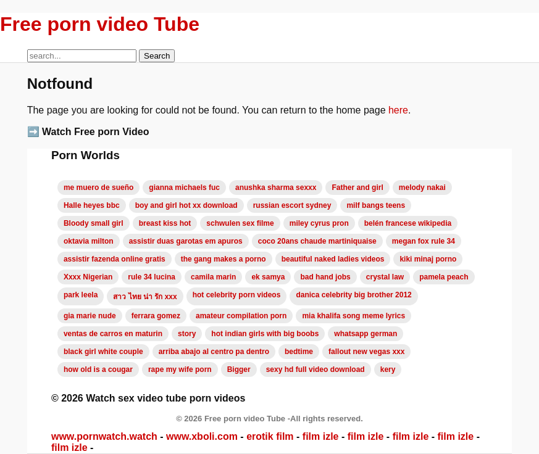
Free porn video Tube (99, 24)
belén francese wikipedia (407, 223)
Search (157, 55)
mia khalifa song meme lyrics (353, 316)
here (398, 110)
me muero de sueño (98, 187)
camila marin (213, 277)
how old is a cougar (98, 369)
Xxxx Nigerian (88, 277)
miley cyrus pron (319, 223)
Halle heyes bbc (92, 205)
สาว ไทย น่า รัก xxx (145, 296)
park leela (81, 295)
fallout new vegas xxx (366, 351)
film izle (321, 436)
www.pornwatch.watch (104, 436)
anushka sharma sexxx (275, 187)
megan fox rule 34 (423, 241)
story (187, 333)
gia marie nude (90, 316)
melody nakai (422, 187)
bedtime (299, 351)
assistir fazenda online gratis (114, 259)
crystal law (385, 277)
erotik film (269, 436)
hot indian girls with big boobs (265, 333)
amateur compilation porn (241, 316)
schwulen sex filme (240, 223)
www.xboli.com (202, 436)
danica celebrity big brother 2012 (353, 295)
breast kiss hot (165, 223)
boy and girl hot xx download (186, 205)
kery (388, 369)
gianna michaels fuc (184, 187)
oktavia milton (89, 241)
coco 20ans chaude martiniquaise (317, 241)
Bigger (239, 369)
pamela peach (443, 277)
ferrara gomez (156, 316)
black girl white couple (103, 351)
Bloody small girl (93, 223)
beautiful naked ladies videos (333, 259)
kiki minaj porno (427, 259)
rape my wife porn (180, 369)
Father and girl (357, 187)
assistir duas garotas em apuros (186, 241)
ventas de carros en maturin (113, 333)
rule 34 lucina (151, 277)
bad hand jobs (325, 277)
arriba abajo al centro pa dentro (214, 351)
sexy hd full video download (315, 369)
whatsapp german (365, 333)
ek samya (268, 277)
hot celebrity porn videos (237, 295)
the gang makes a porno (223, 259)
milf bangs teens (375, 205)
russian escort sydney (292, 205)
